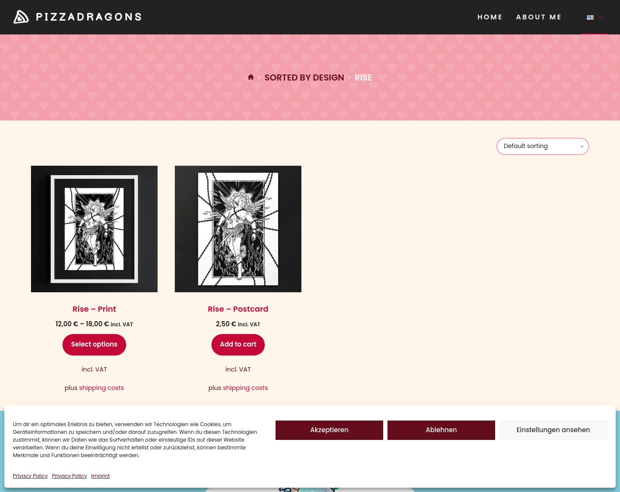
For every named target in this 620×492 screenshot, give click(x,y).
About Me (539, 17)
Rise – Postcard (238, 308)
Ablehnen (441, 429)
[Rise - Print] (94, 229)
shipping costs (101, 388)
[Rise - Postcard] (238, 229)
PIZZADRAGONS (89, 17)
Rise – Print (94, 308)
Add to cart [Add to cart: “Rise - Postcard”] (238, 344)
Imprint (100, 476)
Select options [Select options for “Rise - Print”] (94, 344)
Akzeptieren (329, 429)
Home (490, 17)
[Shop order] (542, 146)
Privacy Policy (30, 476)
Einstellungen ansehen (553, 429)
